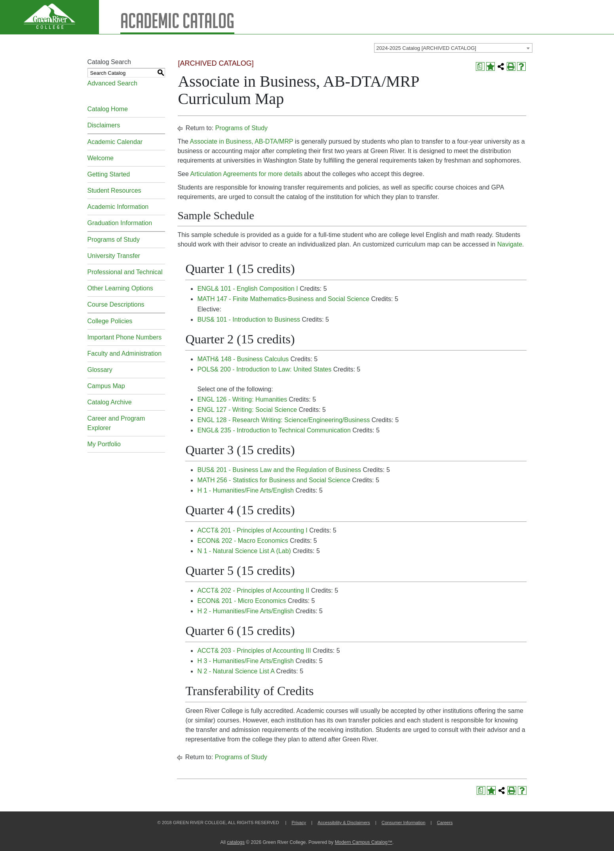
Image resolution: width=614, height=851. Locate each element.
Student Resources (114, 190)
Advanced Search (112, 83)
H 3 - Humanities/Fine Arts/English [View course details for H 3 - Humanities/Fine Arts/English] (245, 661)
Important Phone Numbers (124, 337)
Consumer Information (404, 822)
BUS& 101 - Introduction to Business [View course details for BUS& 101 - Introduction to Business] (248, 319)
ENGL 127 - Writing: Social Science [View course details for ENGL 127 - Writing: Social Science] (247, 409)
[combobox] (453, 48)
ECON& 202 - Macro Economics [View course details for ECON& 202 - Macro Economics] (242, 540)
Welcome (100, 158)
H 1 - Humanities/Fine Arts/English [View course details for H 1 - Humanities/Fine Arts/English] (245, 490)
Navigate (509, 244)
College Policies (110, 321)
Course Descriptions (115, 304)
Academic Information (118, 206)
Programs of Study (113, 239)
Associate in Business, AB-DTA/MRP (241, 141)
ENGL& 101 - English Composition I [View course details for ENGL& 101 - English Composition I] (247, 288)
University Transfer (113, 255)
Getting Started (108, 174)
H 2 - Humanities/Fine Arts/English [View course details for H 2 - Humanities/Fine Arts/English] (245, 611)
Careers (445, 822)
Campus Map (106, 386)
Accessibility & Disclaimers (343, 822)
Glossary (99, 369)
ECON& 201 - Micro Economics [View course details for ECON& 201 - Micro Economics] (241, 600)
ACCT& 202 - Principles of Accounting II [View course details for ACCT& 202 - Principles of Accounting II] (253, 590)
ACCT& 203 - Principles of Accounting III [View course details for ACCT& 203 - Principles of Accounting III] (254, 650)
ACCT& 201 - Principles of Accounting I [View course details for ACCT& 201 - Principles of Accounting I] (252, 530)
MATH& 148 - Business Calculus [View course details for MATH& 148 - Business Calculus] (243, 359)
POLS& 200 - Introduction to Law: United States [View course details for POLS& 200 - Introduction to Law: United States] (264, 369)
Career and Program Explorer (116, 423)
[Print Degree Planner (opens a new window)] (480, 66)
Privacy (298, 822)
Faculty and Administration (124, 353)
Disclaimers (103, 125)
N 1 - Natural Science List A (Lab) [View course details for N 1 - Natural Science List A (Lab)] (244, 551)
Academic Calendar (115, 141)
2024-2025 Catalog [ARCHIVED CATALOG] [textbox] (426, 48)
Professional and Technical (125, 272)
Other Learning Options (120, 288)
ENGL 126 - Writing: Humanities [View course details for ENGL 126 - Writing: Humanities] (242, 399)
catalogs (236, 842)
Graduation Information (119, 223)
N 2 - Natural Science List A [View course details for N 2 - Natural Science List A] (235, 671)
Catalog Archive (109, 402)
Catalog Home (107, 109)
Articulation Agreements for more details (246, 174)
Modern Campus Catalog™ (363, 842)
